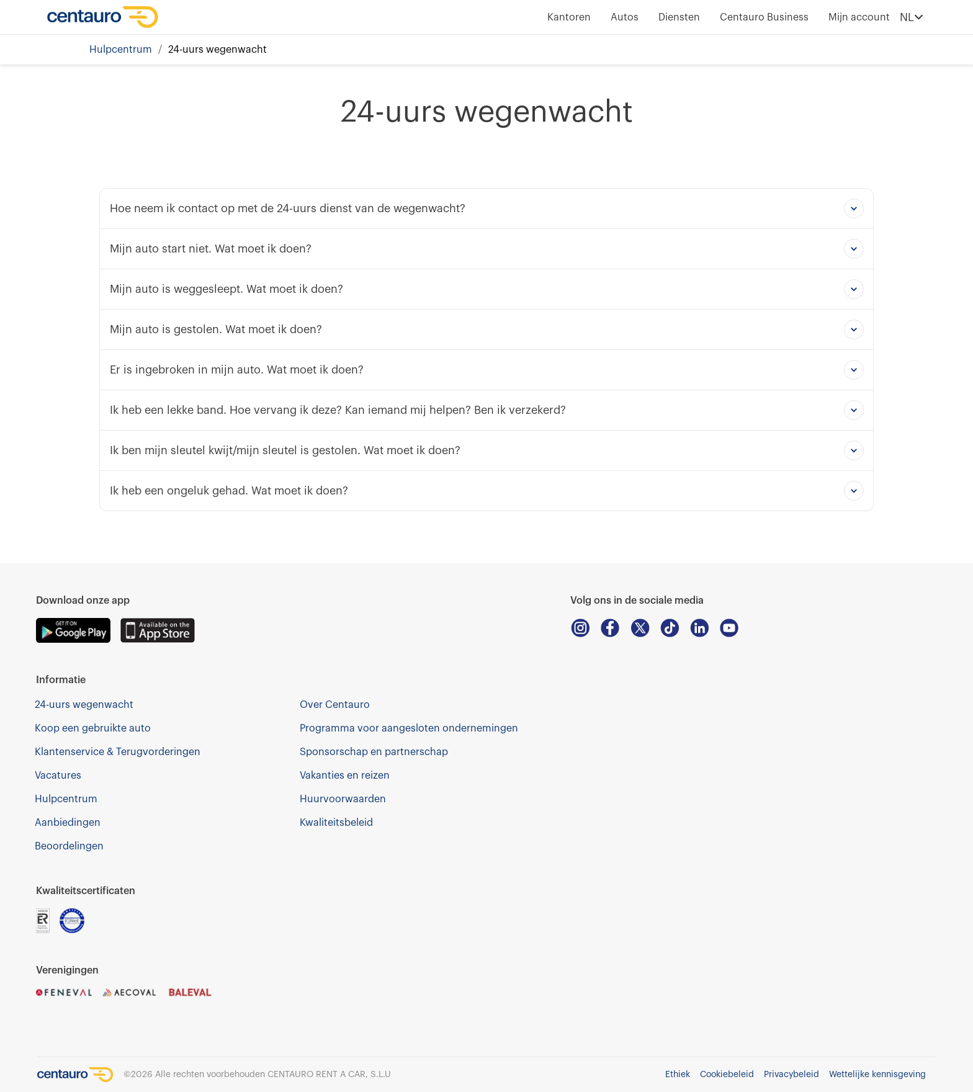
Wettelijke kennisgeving (877, 1074)
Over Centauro (335, 705)
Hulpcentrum (120, 50)
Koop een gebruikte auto (93, 728)
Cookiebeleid (727, 1074)
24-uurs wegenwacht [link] (217, 50)
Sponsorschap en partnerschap (374, 752)
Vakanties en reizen (345, 776)
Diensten (679, 17)
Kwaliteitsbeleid (336, 823)
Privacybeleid (791, 1074)
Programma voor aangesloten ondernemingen (409, 728)
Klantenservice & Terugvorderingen (117, 752)
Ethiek (677, 1074)
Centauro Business (764, 17)
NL (911, 17)
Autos (625, 17)
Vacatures (58, 776)
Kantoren (569, 17)
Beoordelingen (69, 846)
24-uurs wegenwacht (84, 705)
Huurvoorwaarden (343, 799)
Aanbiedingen (68, 823)
